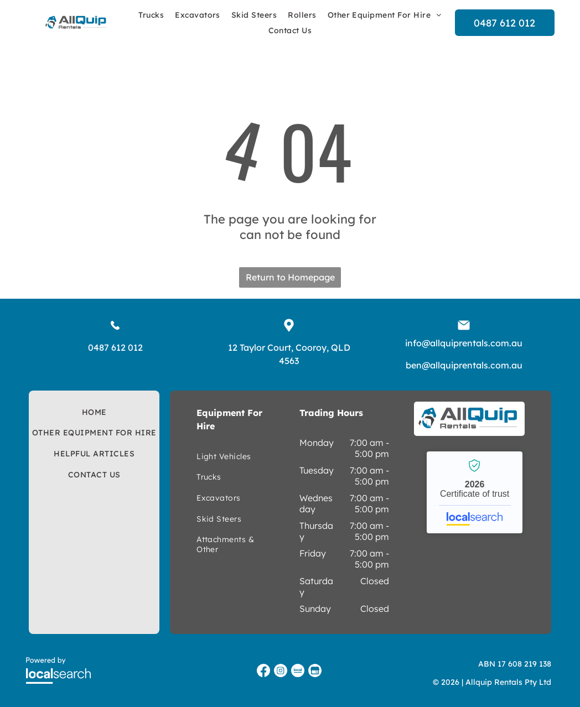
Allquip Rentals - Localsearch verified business (474, 492)
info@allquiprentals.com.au (463, 343)
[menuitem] (151, 15)
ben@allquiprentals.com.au (464, 365)
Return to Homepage (290, 277)
